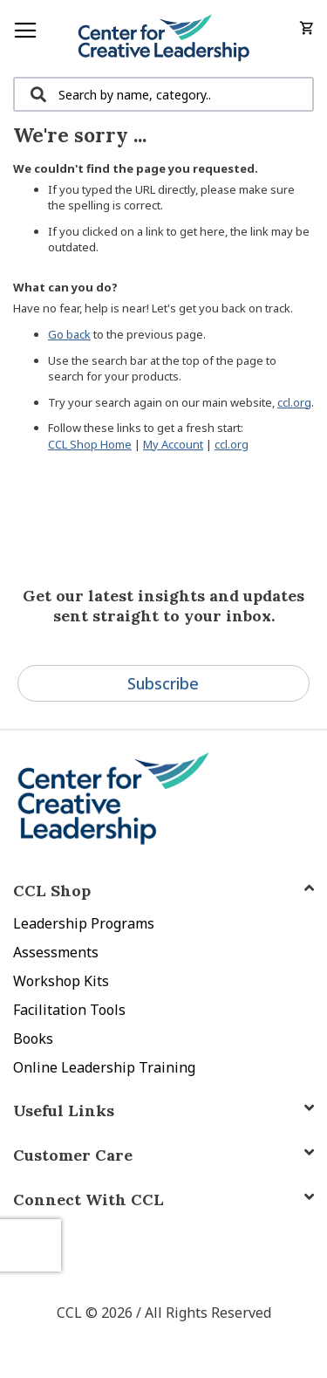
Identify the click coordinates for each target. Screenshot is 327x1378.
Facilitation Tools (69, 1009)
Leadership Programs (83, 923)
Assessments (56, 952)
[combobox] (163, 94)
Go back (69, 334)
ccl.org (294, 402)
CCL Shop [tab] (52, 891)
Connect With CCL (88, 1199)
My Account (173, 444)
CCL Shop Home (90, 444)
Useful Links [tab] (63, 1110)
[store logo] (163, 38)
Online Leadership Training (104, 1067)
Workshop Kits (61, 981)
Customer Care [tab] (73, 1155)
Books (33, 1038)
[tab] (163, 1199)
